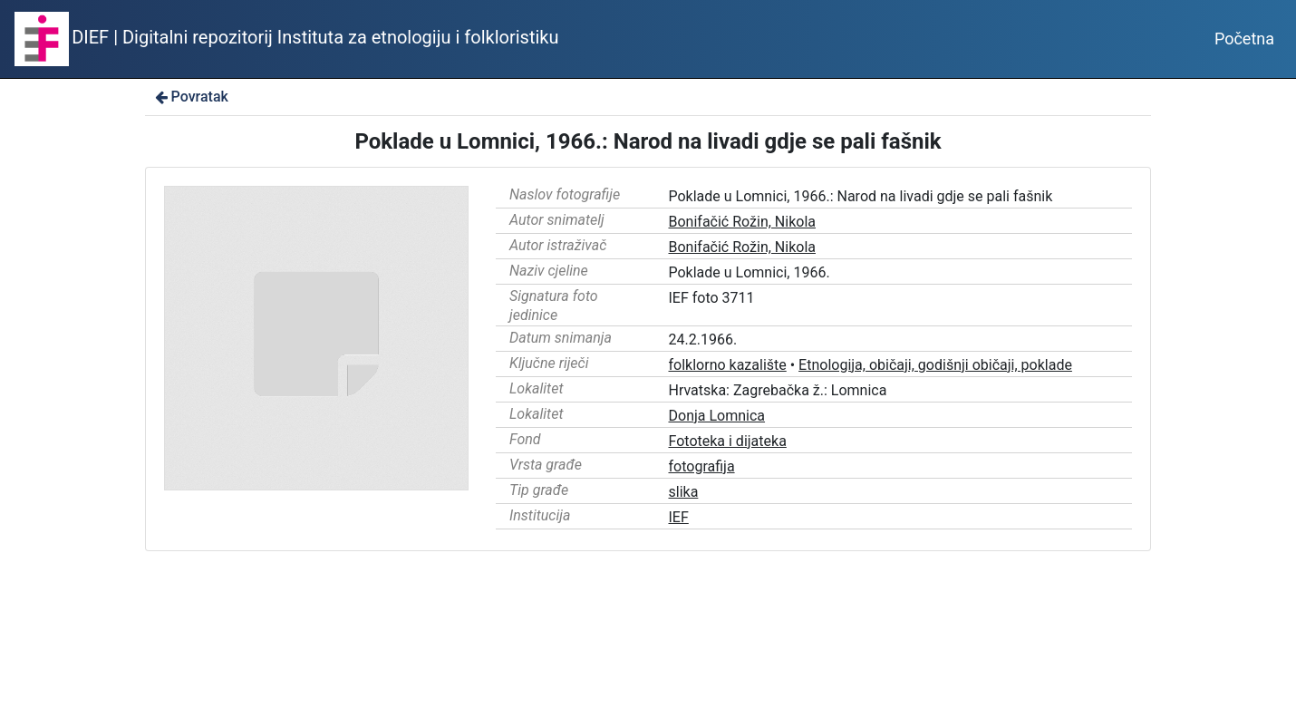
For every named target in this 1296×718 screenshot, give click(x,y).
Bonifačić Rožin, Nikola (742, 221)
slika (684, 491)
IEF (679, 517)
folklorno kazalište (728, 365)
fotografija (702, 466)
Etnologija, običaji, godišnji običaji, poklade (935, 365)
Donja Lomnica (717, 415)
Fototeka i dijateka (728, 441)
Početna (1244, 38)
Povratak (190, 96)
